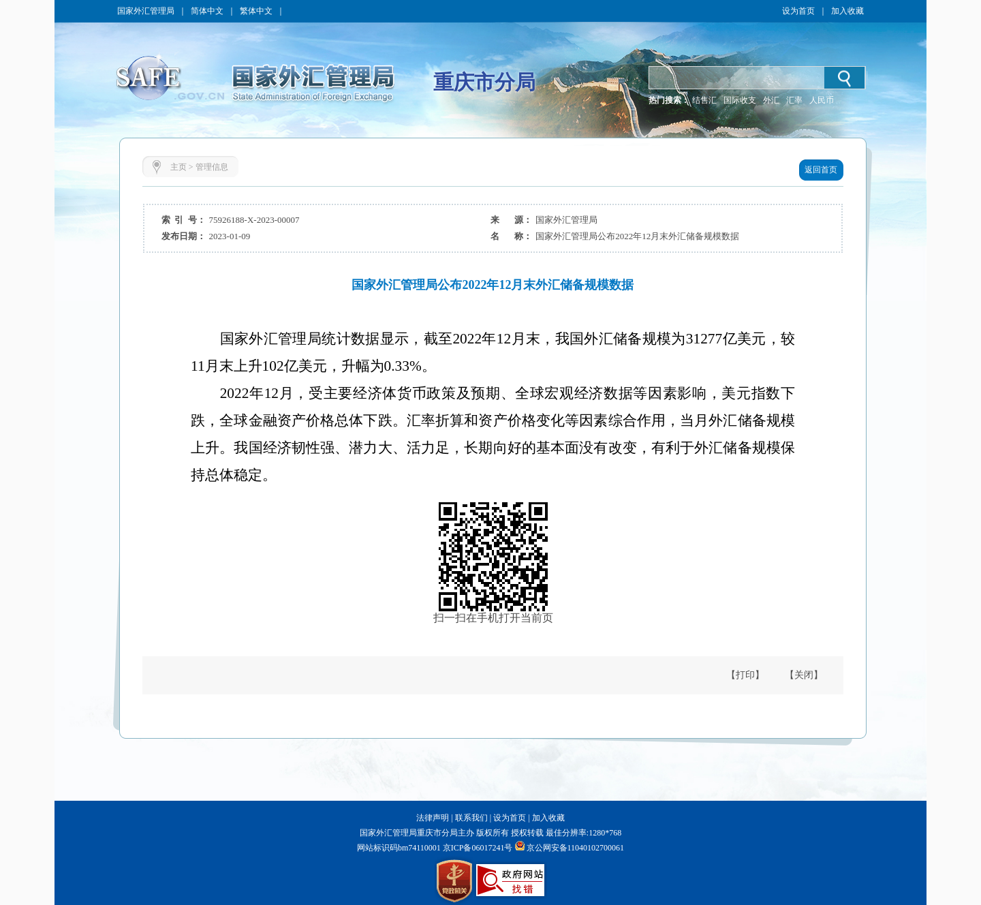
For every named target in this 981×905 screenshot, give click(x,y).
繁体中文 (256, 11)
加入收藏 (847, 11)
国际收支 (739, 100)
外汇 (771, 100)
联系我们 (471, 818)
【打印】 (745, 675)
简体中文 (207, 11)
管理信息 (212, 167)
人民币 (821, 100)
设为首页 (798, 11)
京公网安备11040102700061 (576, 848)
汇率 (794, 100)
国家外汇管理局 (145, 11)
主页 (178, 167)
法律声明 (432, 818)
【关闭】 (804, 675)
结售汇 (704, 100)
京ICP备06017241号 (477, 848)
